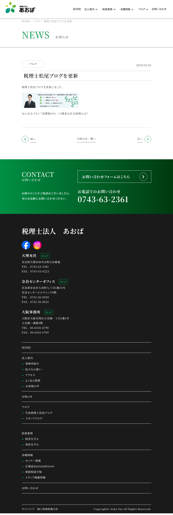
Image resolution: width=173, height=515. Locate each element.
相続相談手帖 (33, 473)
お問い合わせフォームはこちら (108, 177)
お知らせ (27, 398)
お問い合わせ (158, 9)
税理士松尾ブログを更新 (37, 87)
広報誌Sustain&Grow (39, 468)
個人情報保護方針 (47, 510)
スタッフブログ (33, 420)
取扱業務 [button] (107, 9)
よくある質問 (32, 382)
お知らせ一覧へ (86, 138)
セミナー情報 (33, 462)
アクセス (30, 376)
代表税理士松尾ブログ (38, 414)
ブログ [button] (141, 9)
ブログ (33, 64)
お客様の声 (32, 388)
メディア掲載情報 (35, 479)
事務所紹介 (32, 365)
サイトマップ (28, 510)
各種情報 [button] (125, 9)
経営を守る (32, 441)
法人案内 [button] (89, 9)
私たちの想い (33, 371)
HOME (77, 9)
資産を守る (32, 446)
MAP (44, 258)
